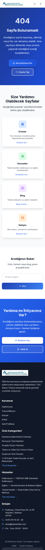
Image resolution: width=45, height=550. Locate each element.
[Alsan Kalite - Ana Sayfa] (13, 3)
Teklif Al (22, 349)
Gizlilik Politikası (26, 546)
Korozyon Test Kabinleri (13, 441)
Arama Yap (22, 72)
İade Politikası (8, 424)
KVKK (4, 419)
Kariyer (5, 415)
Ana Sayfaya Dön (22, 63)
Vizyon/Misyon (8, 411)
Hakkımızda (7, 407)
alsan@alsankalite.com (15, 524)
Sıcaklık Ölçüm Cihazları (13, 445)
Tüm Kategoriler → (10, 465)
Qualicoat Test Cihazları (12, 454)
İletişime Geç (22, 340)
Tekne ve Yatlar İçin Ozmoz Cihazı (17, 449)
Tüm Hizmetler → (10, 497)
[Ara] (22, 277)
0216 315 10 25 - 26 (14, 520)
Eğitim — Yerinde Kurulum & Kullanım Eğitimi (22, 485)
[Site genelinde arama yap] (34, 3)
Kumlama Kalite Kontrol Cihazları (16, 437)
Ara (22, 286)
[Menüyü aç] (40, 3)
